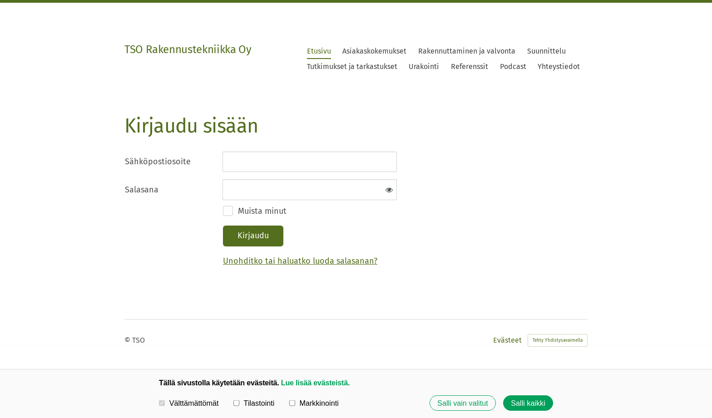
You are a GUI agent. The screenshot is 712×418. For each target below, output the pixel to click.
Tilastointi (253, 403)
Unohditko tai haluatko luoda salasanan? (300, 261)
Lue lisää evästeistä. (315, 383)
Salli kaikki (528, 403)
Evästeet (507, 340)
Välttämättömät (189, 403)
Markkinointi (314, 403)
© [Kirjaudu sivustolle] (128, 340)
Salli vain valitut (462, 403)
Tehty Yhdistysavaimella (558, 340)
